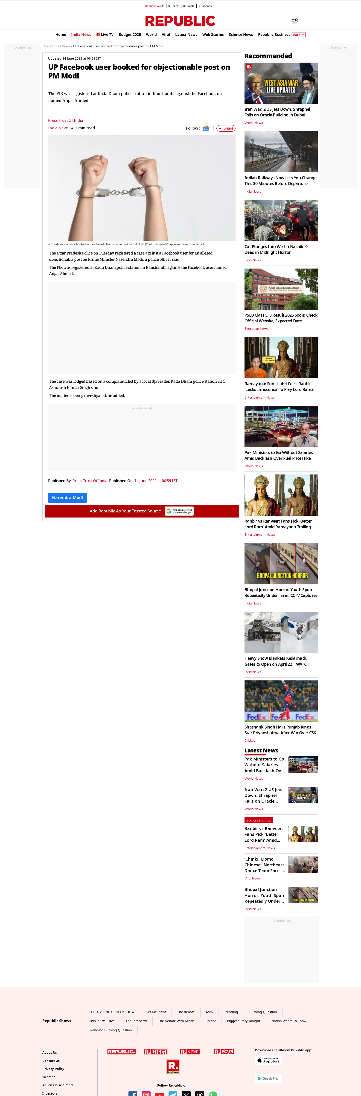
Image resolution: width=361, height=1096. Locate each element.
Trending (231, 1012)
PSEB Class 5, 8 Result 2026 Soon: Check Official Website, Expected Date (281, 318)
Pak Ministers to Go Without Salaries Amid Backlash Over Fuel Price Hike (279, 455)
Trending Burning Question (110, 1030)
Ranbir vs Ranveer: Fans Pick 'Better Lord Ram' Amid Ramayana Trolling (278, 524)
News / (47, 46)
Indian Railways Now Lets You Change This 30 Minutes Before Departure (280, 181)
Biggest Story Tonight (243, 1021)
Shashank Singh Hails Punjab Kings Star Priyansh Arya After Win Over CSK (280, 730)
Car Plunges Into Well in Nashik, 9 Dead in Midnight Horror (276, 249)
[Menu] (293, 21)
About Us (49, 1052)
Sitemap (48, 1077)
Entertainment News (260, 397)
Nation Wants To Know (288, 1021)
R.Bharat (173, 6)
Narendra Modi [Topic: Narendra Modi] (67, 498)
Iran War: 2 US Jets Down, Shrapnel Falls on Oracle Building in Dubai (277, 112)
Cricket (250, 740)
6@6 (209, 1012)
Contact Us (51, 1060)
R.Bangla (189, 6)
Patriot (211, 1021)
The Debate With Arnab (176, 1021)
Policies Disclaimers (57, 1085)
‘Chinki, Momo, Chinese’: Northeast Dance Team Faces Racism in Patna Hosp (264, 870)
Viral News (253, 878)
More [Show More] (298, 35)
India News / (63, 46)
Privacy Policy (53, 1069)
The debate (186, 1012)
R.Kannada (205, 6)
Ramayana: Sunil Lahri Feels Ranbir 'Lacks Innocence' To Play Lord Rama (279, 387)
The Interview (136, 1021)
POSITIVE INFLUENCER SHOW (111, 1012)
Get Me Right (156, 1012)
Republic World (154, 6)
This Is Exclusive (101, 1021)
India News (58, 128)
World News (254, 122)
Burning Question (263, 1012)
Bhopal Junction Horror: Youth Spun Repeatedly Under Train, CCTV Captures (281, 593)
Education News (256, 328)
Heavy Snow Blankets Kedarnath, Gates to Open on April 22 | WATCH (277, 661)
